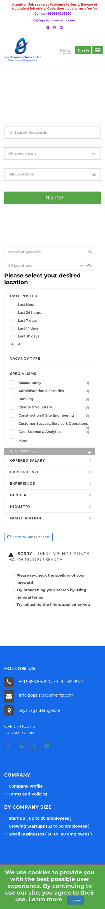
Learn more (45, 899)
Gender (18, 495)
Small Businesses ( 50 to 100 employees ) (50, 834)
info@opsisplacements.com (53, 20)
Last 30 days (28, 336)
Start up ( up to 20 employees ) (40, 818)
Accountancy (54, 383)
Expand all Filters (51, 452)
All (20, 344)
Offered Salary (27, 460)
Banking (54, 399)
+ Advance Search (18, 208)
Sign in (83, 50)
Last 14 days (28, 328)
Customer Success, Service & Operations (54, 424)
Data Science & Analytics (54, 432)
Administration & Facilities (54, 391)
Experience (22, 483)
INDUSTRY (20, 506)
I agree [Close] (75, 900)
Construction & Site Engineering (54, 415)
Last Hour (26, 305)
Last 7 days (27, 320)
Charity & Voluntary (54, 407)
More (22, 440)
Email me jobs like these (31, 537)
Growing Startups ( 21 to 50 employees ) (49, 826)
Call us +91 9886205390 (52, 13)
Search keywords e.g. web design (30, 143)
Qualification (25, 518)
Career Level (24, 472)
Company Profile (26, 786)
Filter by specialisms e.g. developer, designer (39, 164)
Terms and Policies (28, 794)
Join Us (65, 50)
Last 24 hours (29, 312)
